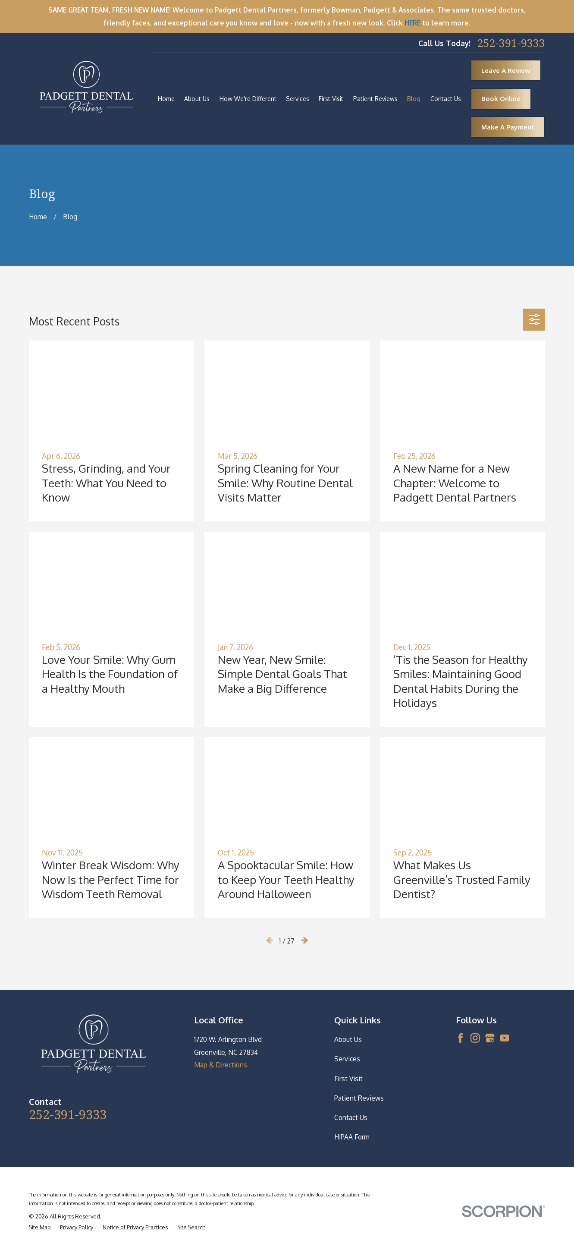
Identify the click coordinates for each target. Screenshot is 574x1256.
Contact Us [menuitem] (445, 98)
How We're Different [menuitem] (248, 98)
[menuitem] (40, 1227)
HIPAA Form (352, 1137)
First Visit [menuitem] (331, 98)
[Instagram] (475, 1038)
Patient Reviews (359, 1098)
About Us (348, 1039)
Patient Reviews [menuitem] (375, 98)
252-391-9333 (511, 43)
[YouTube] (504, 1038)
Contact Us (350, 1117)
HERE (412, 23)
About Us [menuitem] (197, 98)
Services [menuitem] (297, 98)
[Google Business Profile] (490, 1038)
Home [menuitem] (166, 98)
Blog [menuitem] (413, 98)
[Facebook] (460, 1038)
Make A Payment (507, 127)
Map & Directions (220, 1064)
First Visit (348, 1078)
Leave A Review (505, 70)
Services (347, 1058)
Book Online (501, 99)
